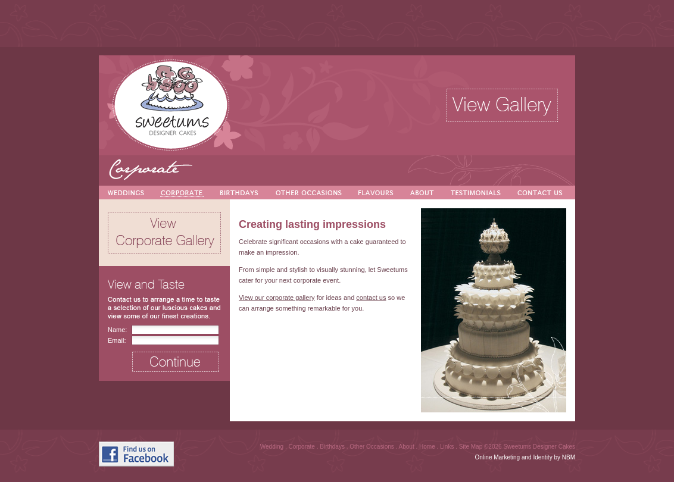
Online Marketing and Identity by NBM (525, 457)
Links (447, 446)
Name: (117, 329)
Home (427, 446)
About (407, 446)
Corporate (302, 446)
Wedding (272, 446)
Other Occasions (372, 446)
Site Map (471, 446)
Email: (117, 340)
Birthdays (333, 446)
